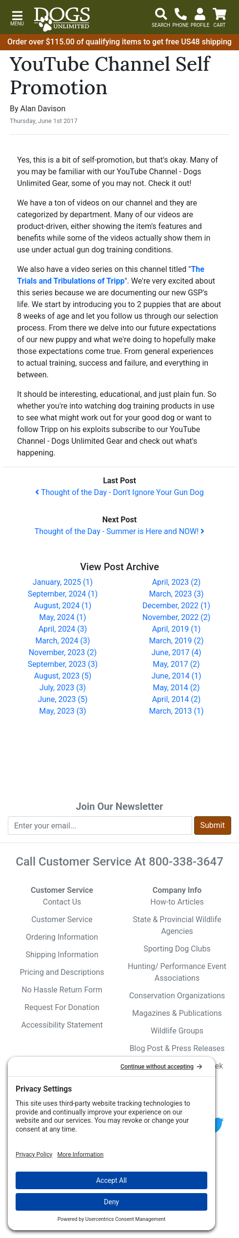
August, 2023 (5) (63, 676)
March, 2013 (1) (176, 711)
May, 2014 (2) (176, 687)
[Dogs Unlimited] (62, 19)
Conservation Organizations (177, 995)
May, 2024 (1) (62, 617)
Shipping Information (62, 954)
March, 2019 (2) (176, 640)
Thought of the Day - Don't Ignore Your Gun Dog (119, 492)
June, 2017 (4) (176, 652)
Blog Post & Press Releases (176, 1048)
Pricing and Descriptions (62, 972)
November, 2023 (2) (63, 652)
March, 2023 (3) (176, 593)
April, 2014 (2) (176, 699)
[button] (17, 17)
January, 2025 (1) (63, 582)
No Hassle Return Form (61, 989)
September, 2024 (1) (63, 593)
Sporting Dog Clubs (176, 948)
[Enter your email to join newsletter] (100, 825)
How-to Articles (177, 902)
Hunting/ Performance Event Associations (177, 972)
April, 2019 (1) (176, 629)
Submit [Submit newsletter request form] (212, 825)
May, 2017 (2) (176, 664)
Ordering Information (62, 937)
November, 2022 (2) (176, 617)
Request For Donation (62, 1007)
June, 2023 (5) (62, 699)
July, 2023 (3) (63, 687)
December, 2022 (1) (176, 605)
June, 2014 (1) (176, 676)
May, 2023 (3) (62, 711)
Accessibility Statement (61, 1025)
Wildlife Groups (177, 1030)
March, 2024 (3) (62, 640)
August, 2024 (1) (63, 605)
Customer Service (62, 919)
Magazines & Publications (177, 1013)
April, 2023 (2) (176, 582)
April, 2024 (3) (63, 629)
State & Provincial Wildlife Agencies (177, 925)
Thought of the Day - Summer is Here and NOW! (120, 531)
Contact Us (62, 902)
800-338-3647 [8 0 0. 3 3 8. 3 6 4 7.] (186, 861)
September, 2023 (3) (63, 664)
